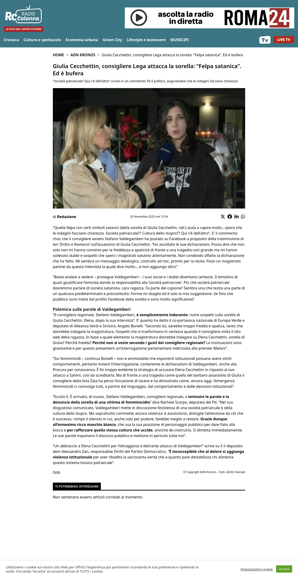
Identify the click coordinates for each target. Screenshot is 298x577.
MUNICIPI (179, 39)
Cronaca (11, 39)
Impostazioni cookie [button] (256, 569)
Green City (112, 39)
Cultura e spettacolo (42, 39)
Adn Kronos (83, 54)
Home (58, 54)
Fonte (56, 472)
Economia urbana (82, 39)
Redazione (66, 216)
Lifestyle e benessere (146, 39)
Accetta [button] (284, 569)
